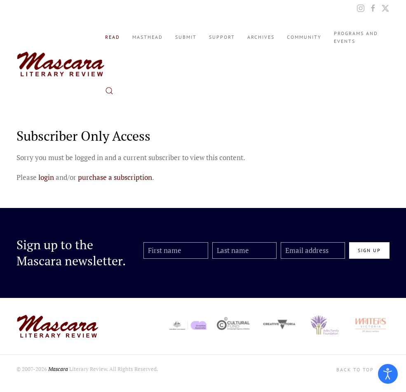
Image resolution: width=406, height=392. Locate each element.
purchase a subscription (115, 177)
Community (304, 37)
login (46, 177)
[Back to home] (60, 64)
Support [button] (222, 37)
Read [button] (112, 37)
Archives (261, 37)
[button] (109, 90)
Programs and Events (356, 37)
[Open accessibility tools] (388, 374)
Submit (186, 37)
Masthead (147, 37)
